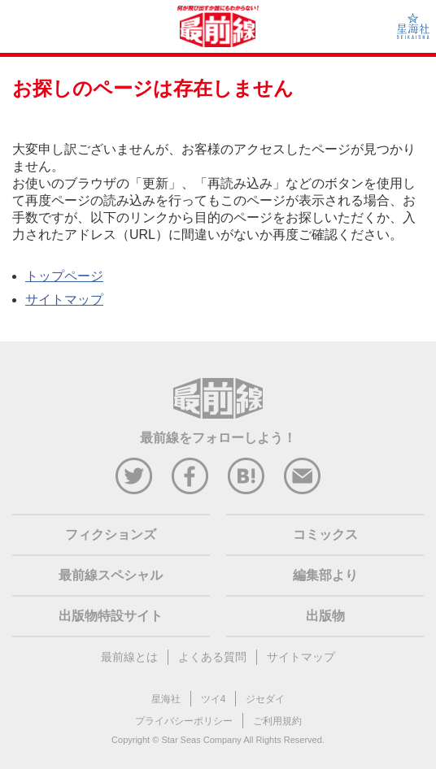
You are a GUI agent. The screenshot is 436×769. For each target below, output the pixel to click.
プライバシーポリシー (184, 721)
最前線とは (129, 656)
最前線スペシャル (111, 575)
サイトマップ (64, 299)
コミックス (325, 534)
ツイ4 (213, 699)
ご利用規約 (277, 721)
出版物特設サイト (111, 616)
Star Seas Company (201, 740)
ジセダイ (265, 699)
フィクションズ (110, 534)
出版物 (325, 616)
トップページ (64, 276)
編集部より (325, 575)
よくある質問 (212, 656)
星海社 (166, 699)
